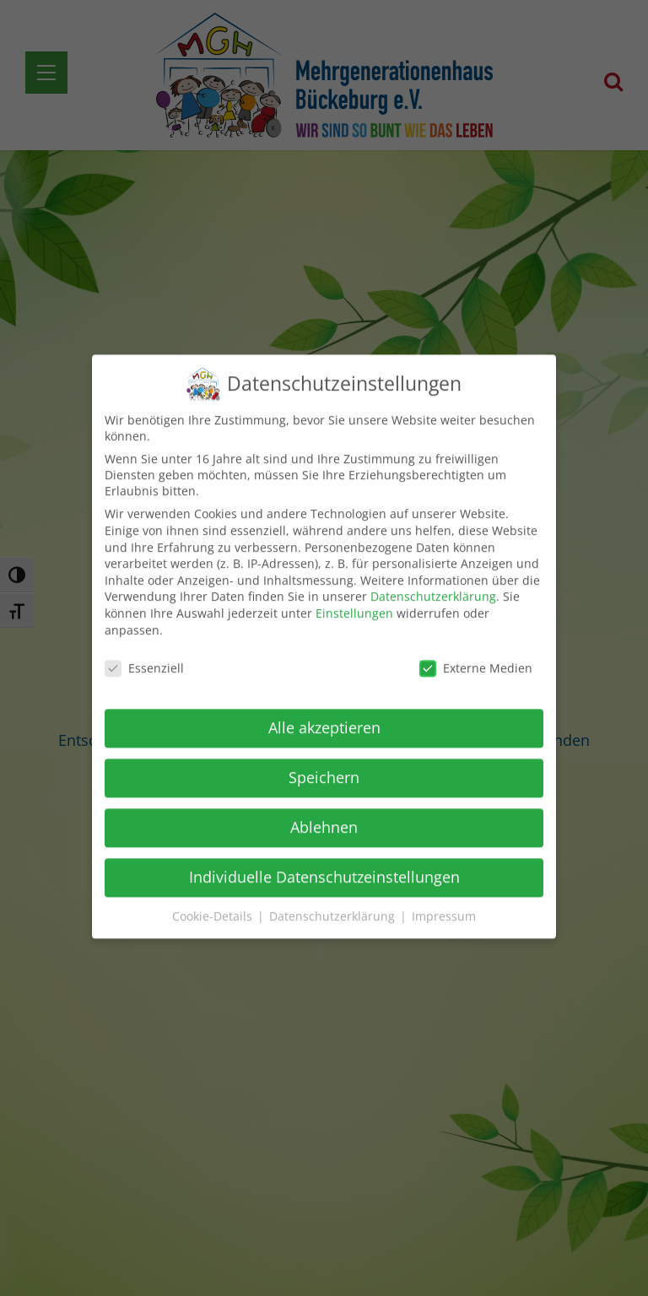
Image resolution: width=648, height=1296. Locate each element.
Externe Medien (475, 656)
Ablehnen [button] (324, 814)
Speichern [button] (324, 764)
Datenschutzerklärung (433, 584)
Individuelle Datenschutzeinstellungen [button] (324, 864)
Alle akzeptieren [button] (324, 715)
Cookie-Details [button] (214, 903)
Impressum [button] (444, 903)
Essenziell (144, 656)
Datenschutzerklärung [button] (333, 903)
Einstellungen (354, 600)
